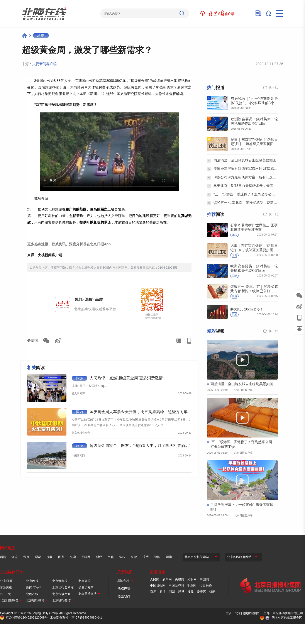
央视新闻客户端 (44, 64)
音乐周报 (6, 587)
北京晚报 (32, 581)
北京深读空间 (61, 594)
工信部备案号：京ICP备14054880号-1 (76, 617)
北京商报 (84, 581)
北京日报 (6, 581)
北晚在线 (32, 594)
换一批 (273, 87)
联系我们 (124, 596)
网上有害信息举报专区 (287, 617)
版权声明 (124, 588)
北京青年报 (60, 581)
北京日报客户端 (63, 587)
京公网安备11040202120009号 (27, 617)
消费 (40, 35)
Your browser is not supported (109, 151)
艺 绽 (5, 594)
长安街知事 (86, 587)
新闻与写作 (33, 587)
